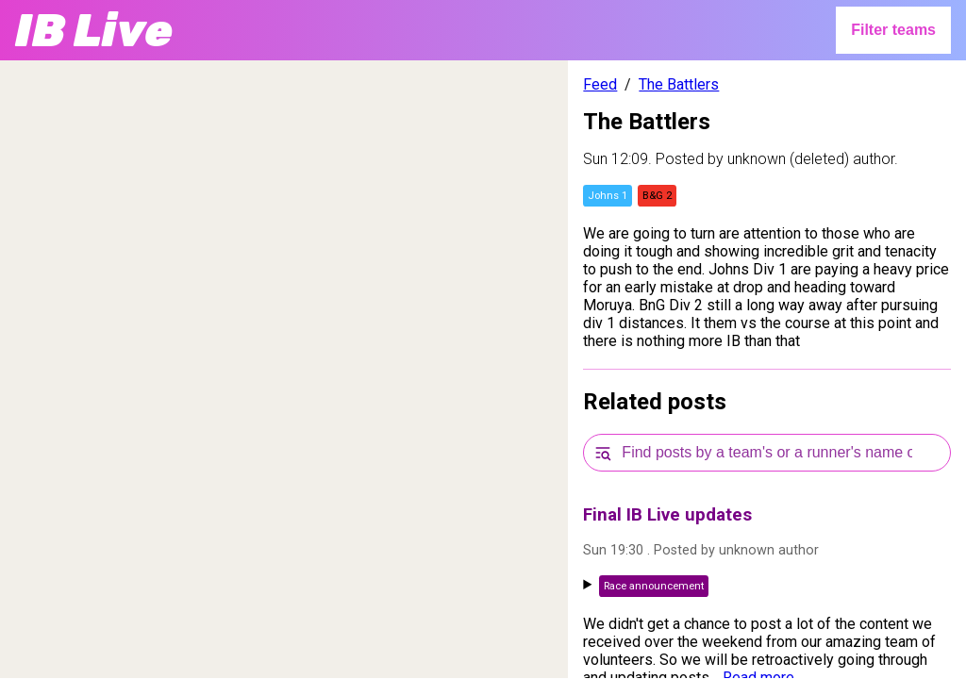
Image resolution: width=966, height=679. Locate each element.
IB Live (94, 31)
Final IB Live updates (667, 515)
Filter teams (893, 30)
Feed (600, 84)
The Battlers (679, 84)
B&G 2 (657, 196)
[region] (284, 369)
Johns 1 (607, 196)
